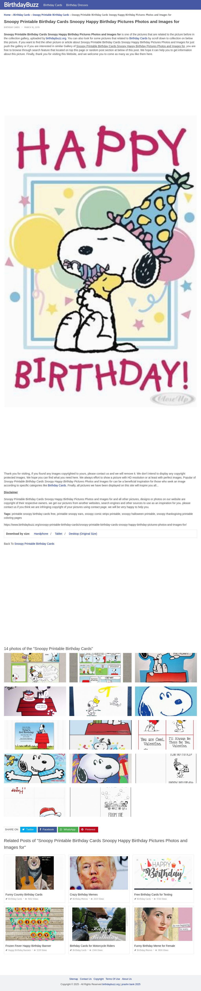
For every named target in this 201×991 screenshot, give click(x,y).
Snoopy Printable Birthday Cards (34, 543)
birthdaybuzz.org (56, 38)
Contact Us (85, 978)
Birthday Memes (79, 898)
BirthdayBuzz (21, 4)
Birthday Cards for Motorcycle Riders (92, 945)
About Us (127, 978)
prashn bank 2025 (131, 984)
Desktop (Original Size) (83, 533)
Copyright (99, 978)
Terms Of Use (113, 978)
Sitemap (73, 978)
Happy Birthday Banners (18, 950)
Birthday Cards (52, 5)
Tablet (58, 533)
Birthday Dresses (77, 5)
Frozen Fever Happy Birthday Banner (28, 945)
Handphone (41, 533)
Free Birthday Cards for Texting (153, 894)
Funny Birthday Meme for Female (154, 945)
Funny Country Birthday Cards (23, 894)
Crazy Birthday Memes (84, 894)
